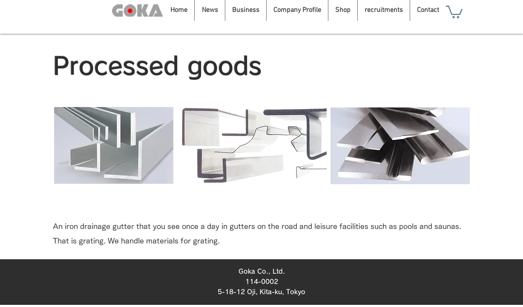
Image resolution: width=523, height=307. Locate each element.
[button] (454, 11)
